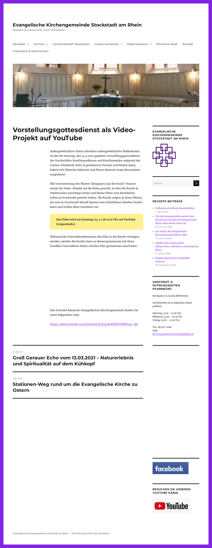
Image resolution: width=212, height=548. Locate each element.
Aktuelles (19, 44)
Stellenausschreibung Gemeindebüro (175, 208)
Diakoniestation (137, 44)
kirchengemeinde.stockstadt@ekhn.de (173, 334)
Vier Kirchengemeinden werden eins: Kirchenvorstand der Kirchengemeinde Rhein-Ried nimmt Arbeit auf (176, 220)
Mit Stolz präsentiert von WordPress (90, 533)
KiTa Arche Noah (167, 44)
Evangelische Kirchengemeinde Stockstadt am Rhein (77, 25)
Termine (38, 44)
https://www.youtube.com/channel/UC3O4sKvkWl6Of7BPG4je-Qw (94, 324)
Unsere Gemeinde (106, 44)
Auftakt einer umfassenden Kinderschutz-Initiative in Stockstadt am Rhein (177, 246)
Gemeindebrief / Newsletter (71, 44)
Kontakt (187, 44)
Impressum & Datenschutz (31, 51)
